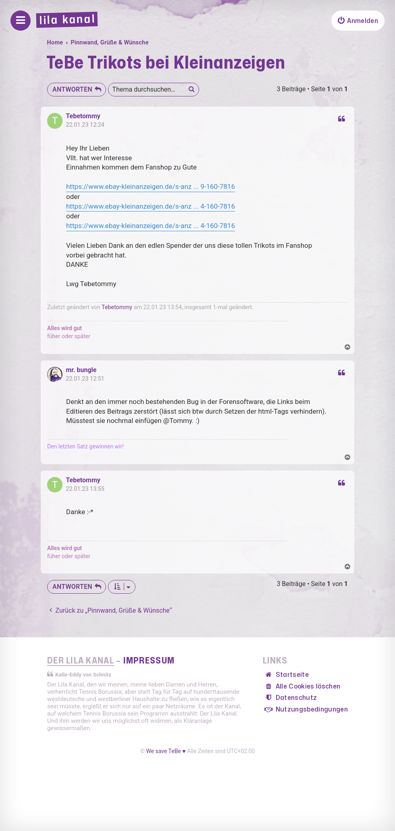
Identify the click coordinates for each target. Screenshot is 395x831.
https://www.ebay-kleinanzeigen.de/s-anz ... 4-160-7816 (150, 206)
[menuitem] (358, 20)
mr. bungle (81, 370)
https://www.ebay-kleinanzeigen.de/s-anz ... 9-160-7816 (150, 186)
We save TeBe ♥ (165, 751)
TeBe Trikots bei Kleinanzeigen (165, 63)
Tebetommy (83, 116)
